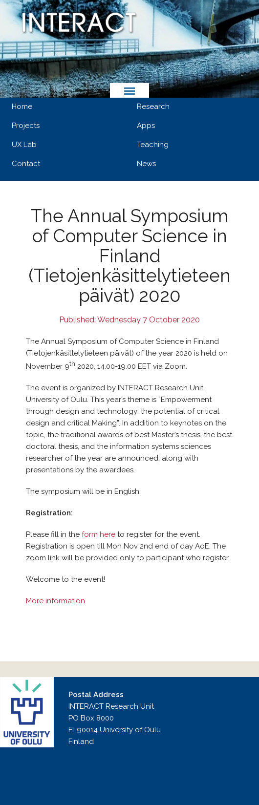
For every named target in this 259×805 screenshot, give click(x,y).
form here (98, 534)
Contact (26, 163)
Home (22, 106)
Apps (146, 125)
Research (153, 106)
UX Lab (24, 144)
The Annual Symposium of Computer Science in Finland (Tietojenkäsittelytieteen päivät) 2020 (129, 255)
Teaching (153, 144)
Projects (26, 125)
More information (55, 600)
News (146, 163)
